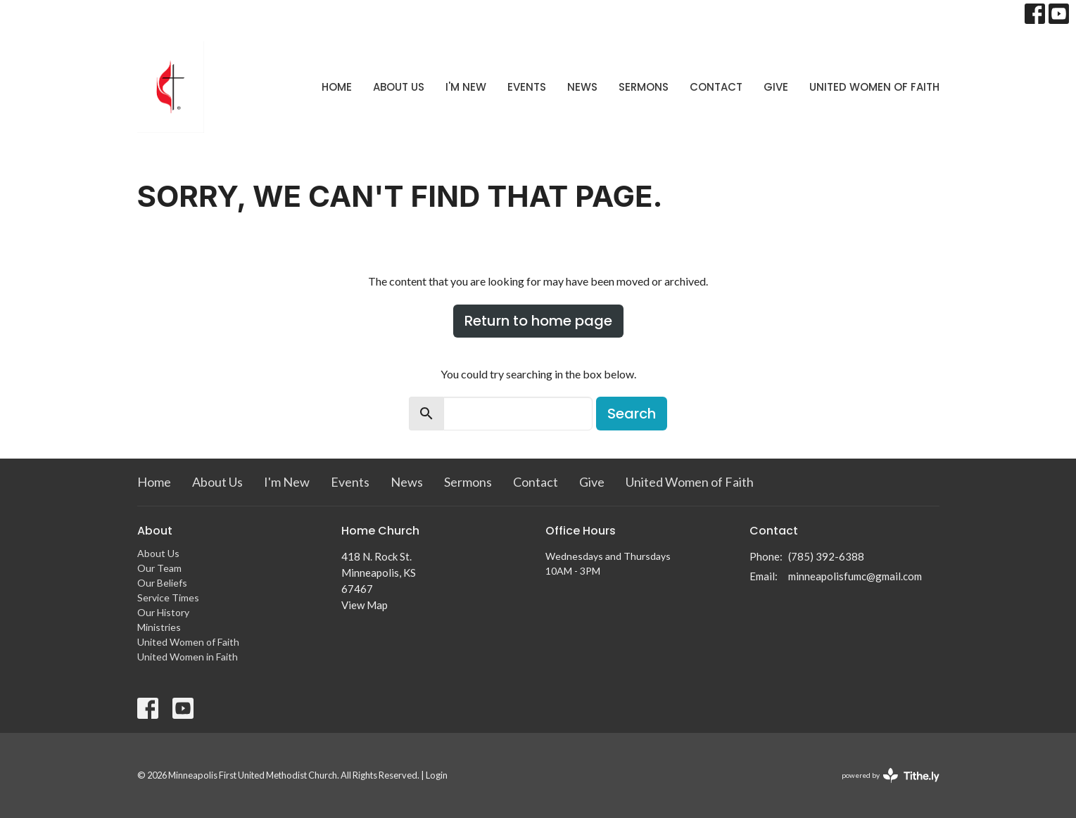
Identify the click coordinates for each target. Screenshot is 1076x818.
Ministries (159, 627)
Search (631, 413)
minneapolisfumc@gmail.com (855, 576)
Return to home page (538, 321)
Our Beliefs (162, 583)
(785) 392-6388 (826, 556)
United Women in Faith (187, 657)
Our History (163, 612)
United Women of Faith (874, 86)
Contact (716, 86)
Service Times (168, 597)
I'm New (465, 86)
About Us (398, 86)
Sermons (644, 86)
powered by (890, 775)
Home (337, 86)
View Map (364, 605)
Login (437, 775)
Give (776, 86)
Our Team (159, 568)
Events (526, 86)
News (582, 86)
